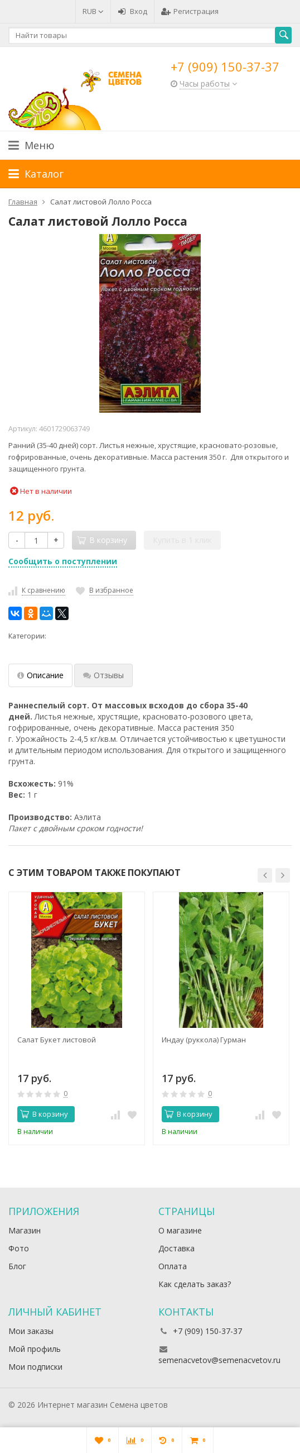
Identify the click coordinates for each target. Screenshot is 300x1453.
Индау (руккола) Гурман (204, 1040)
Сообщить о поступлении (62, 561)
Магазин (24, 1230)
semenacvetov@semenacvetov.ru (219, 1360)
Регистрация (190, 11)
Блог (17, 1266)
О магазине (180, 1230)
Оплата (172, 1266)
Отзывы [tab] (103, 675)
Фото (18, 1248)
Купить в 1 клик (182, 540)
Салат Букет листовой (56, 1040)
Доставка (176, 1248)
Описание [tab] (40, 675)
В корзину (44, 1114)
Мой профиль (34, 1349)
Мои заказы (31, 1331)
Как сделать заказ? (194, 1284)
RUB (93, 11)
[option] (76, 1018)
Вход (132, 11)
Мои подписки (35, 1366)
